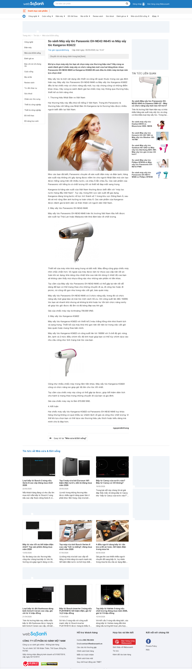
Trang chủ (27, 36)
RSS (148, 650)
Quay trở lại (70, 438)
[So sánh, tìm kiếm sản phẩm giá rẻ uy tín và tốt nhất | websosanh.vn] (34, 4)
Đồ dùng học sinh (31, 121)
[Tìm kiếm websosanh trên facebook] (148, 641)
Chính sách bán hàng (85, 651)
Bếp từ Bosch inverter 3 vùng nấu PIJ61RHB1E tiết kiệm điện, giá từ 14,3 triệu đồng (75, 610)
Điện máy (59, 16)
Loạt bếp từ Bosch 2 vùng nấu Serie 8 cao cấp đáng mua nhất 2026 (38, 482)
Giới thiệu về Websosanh (123, 647)
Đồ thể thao (73, 16)
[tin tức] (24, 16)
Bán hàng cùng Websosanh (158, 4)
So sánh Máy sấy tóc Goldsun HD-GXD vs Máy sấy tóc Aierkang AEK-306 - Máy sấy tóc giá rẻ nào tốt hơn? (144, 149)
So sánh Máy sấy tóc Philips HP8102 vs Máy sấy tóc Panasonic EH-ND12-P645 (142, 163)
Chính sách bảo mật (85, 658)
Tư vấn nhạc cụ (30, 88)
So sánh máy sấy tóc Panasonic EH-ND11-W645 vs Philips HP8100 (142, 174)
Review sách (98, 16)
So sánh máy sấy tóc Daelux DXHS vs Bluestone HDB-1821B (142, 124)
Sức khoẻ (110, 16)
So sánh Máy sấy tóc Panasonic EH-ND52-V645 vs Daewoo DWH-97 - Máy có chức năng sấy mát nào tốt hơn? (149, 103)
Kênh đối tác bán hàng (122, 655)
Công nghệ (32, 16)
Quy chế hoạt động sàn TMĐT (89, 662)
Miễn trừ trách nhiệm (85, 655)
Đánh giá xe (121, 16)
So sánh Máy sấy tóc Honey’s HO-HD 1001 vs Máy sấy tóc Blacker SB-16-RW (143, 136)
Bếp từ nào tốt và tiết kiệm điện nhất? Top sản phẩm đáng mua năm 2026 (38, 546)
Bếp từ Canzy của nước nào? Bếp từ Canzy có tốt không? (110, 481)
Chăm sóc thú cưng (32, 99)
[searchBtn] (127, 3)
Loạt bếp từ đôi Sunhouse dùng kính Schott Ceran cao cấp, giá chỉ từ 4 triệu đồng (38, 610)
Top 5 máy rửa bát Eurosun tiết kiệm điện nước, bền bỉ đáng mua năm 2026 (75, 482)
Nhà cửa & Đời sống (139, 16)
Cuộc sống (46, 16)
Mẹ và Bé (84, 16)
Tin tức (36, 36)
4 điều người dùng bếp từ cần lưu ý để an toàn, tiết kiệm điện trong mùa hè (111, 546)
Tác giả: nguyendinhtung (58, 50)
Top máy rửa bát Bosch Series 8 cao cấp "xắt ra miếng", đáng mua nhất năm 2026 (75, 546)
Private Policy (151, 646)
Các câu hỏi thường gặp (87, 647)
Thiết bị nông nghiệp (32, 110)
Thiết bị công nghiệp (32, 105)
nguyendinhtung (121, 428)
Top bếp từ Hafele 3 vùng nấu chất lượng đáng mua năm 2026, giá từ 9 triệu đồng (111, 610)
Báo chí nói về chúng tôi (32, 65)
